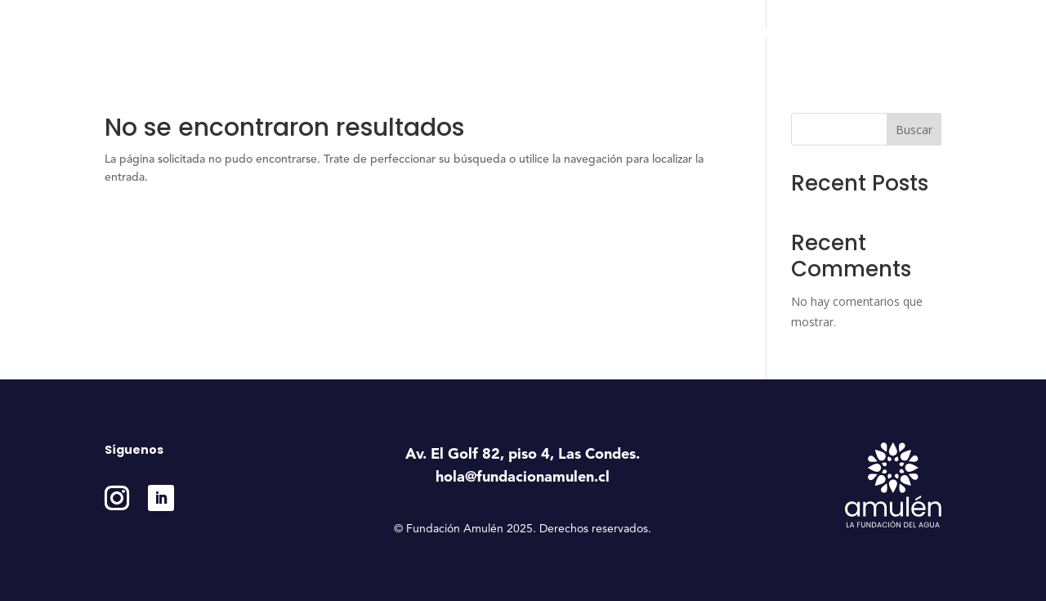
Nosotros (515, 33)
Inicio (455, 33)
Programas (607, 33)
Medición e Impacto (797, 33)
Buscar (914, 129)
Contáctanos (906, 33)
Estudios (699, 33)
